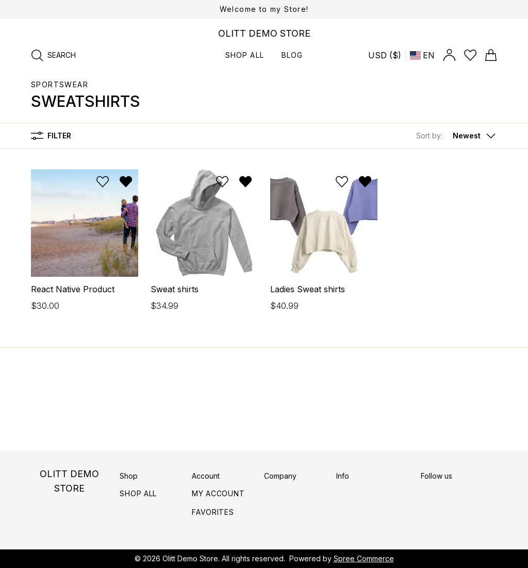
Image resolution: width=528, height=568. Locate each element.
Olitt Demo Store (190, 558)
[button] (456, 135)
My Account (218, 493)
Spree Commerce (364, 558)
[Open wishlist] (470, 55)
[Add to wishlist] (102, 181)
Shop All (138, 493)
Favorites (213, 512)
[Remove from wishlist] (126, 181)
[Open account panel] (449, 55)
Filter (51, 136)
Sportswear (59, 84)
